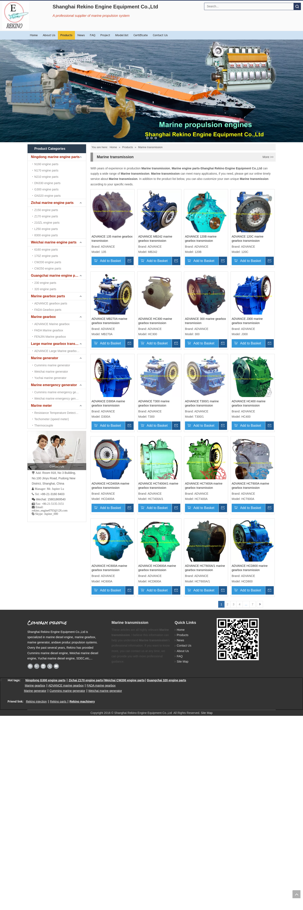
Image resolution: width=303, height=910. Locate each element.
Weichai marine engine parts (54, 172)
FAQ (92, 35)
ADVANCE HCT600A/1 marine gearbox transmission (112, 762)
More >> (268, 156)
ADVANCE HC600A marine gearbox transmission (157, 675)
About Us (49, 35)
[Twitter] (49, 860)
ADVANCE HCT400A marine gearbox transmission (207, 589)
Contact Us (160, 35)
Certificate (140, 35)
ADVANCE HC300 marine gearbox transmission (211, 329)
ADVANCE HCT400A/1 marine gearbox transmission (160, 589)
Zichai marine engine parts (52, 164)
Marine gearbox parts (48, 188)
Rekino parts (58, 895)
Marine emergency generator (54, 219)
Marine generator (44, 211)
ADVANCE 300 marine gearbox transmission (112, 416)
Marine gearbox (43, 196)
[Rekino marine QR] (220, 815)
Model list (121, 35)
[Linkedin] (43, 860)
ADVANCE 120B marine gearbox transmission (209, 243)
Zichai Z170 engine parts (86, 874)
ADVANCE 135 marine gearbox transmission (112, 243)
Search (297, 6)
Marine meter (41, 227)
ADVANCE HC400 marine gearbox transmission (211, 502)
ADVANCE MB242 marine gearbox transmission (162, 243)
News (81, 35)
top (296, 894)
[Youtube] (56, 860)
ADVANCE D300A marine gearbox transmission (210, 416)
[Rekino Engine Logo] (15, 15)
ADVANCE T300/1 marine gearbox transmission (162, 502)
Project (105, 35)
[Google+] (36, 860)
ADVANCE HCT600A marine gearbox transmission (110, 675)
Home (34, 35)
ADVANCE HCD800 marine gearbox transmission (158, 762)
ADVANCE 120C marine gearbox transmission (113, 329)
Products (66, 35)
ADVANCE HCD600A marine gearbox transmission (207, 675)
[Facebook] (30, 860)
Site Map (180, 855)
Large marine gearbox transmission (58, 203)
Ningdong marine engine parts (55, 157)
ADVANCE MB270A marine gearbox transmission (158, 329)
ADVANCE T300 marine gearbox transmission (113, 502)
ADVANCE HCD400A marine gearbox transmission (110, 589)
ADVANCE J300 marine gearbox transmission (161, 416)
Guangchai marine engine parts (56, 180)
